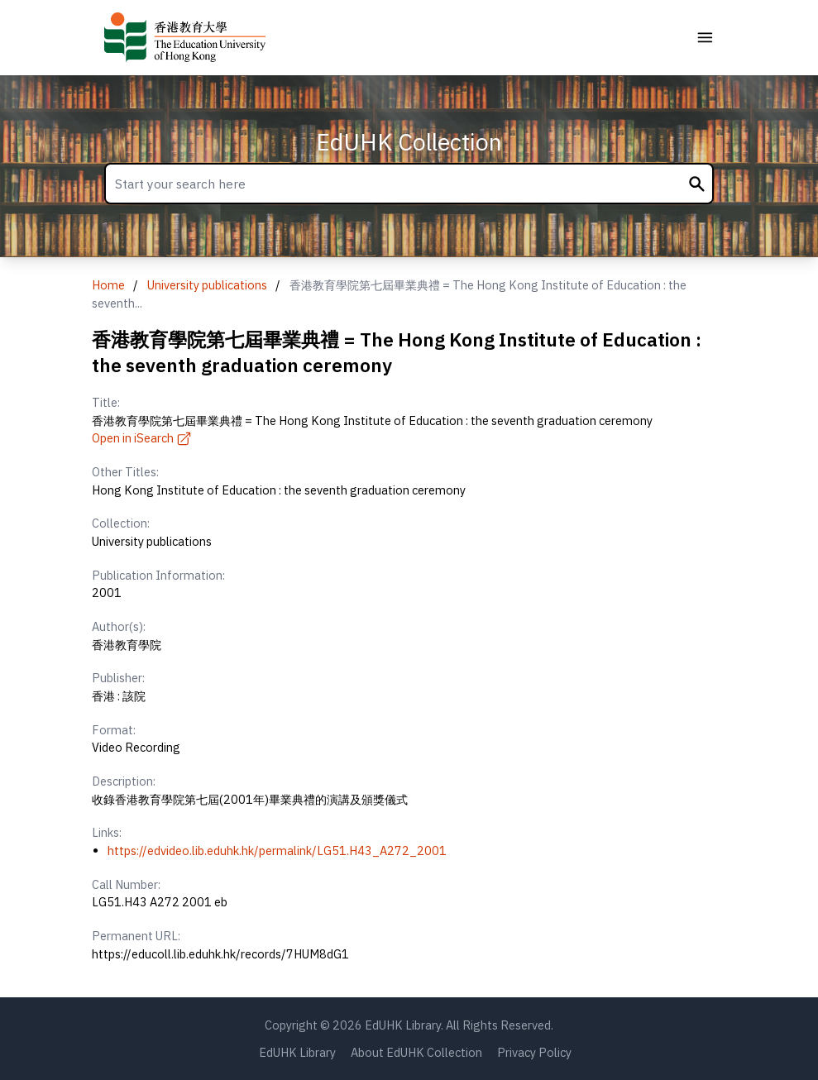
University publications (207, 285)
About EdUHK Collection (416, 1052)
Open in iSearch (142, 438)
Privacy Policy (534, 1052)
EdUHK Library (297, 1052)
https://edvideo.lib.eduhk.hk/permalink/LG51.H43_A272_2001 (277, 850)
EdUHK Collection (409, 142)
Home (108, 285)
